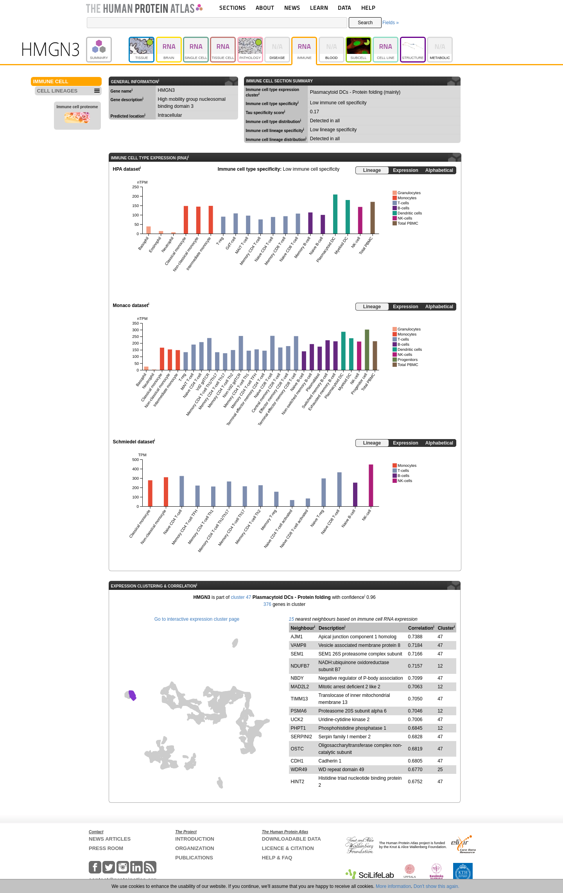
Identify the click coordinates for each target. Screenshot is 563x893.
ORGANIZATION (194, 848)
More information (393, 886)
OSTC (297, 749)
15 (291, 619)
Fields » (390, 22)
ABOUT (265, 8)
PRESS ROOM (106, 848)
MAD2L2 (300, 686)
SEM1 (297, 654)
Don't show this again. (436, 886)
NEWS (292, 8)
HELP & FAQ (277, 858)
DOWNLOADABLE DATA (291, 839)
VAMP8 (299, 645)
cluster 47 (241, 597)
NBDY (297, 678)
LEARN (319, 8)
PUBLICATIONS (194, 858)
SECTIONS (232, 8)
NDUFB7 (300, 666)
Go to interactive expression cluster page (196, 619)
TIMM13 (299, 699)
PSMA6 (299, 711)
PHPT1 (298, 728)
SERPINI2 (301, 736)
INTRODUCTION (194, 839)
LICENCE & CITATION (288, 848)
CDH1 (297, 761)
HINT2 (298, 781)
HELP (368, 8)
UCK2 (297, 719)
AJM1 (297, 636)
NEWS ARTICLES (110, 839)
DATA (344, 8)
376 (267, 604)
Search (365, 22)
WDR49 (299, 769)
